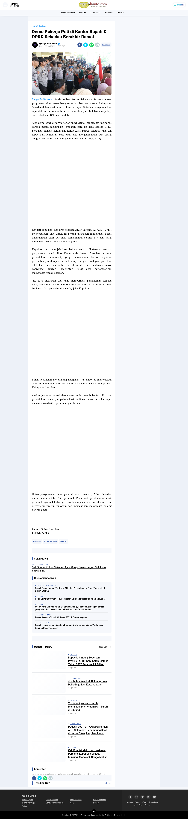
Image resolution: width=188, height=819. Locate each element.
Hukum (82, 12)
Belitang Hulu (76, 678)
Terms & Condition (150, 802)
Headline (37, 541)
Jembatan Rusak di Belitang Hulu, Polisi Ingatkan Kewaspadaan (87, 683)
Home (34, 26)
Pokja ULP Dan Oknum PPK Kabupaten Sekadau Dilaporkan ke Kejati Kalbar (70, 599)
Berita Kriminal (68, 12)
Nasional (109, 12)
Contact (138, 802)
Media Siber (138, 805)
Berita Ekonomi (52, 800)
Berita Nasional (99, 800)
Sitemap (130, 802)
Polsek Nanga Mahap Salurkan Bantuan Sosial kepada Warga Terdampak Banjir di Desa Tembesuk (69, 626)
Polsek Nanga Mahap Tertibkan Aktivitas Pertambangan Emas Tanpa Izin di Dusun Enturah (70, 589)
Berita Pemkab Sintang (55, 803)
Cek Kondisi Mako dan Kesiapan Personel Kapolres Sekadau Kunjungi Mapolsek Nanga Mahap (87, 754)
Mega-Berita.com (42, 99)
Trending (180, 5)
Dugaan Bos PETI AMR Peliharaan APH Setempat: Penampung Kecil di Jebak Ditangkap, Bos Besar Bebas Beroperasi (88, 730)
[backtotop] (94, 811)
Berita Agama (27, 800)
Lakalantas (95, 12)
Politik (121, 12)
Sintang (73, 654)
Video (24, 806)
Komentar (106, 45)
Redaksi (148, 805)
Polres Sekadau (50, 541)
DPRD (72, 803)
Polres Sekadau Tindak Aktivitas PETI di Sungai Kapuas (61, 617)
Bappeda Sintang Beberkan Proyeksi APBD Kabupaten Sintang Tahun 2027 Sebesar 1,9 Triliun (88, 661)
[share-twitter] (85, 45)
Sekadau (63, 541)
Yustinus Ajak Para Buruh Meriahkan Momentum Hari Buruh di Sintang (88, 707)
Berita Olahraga (28, 803)
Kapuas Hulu (75, 724)
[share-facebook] (79, 45)
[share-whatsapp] (91, 45)
